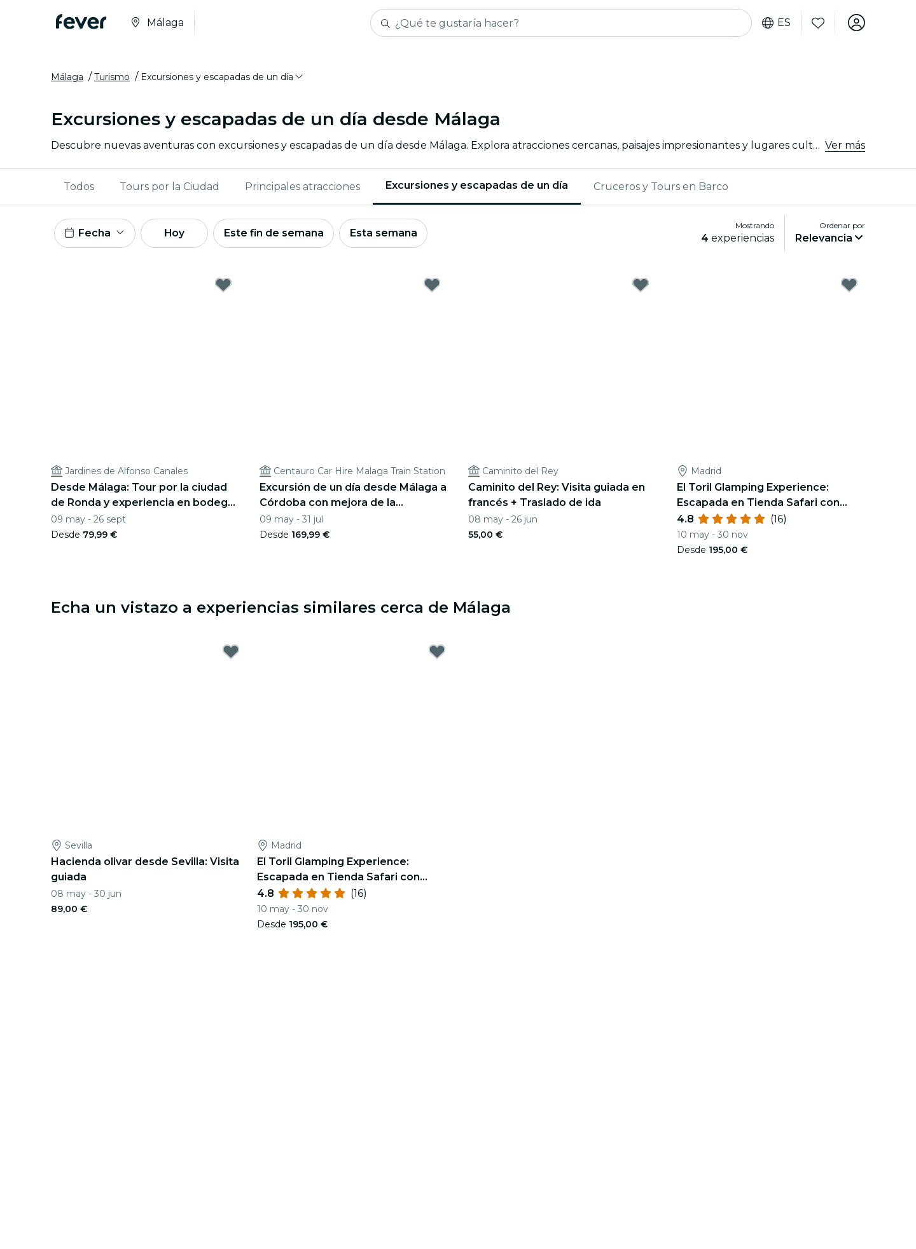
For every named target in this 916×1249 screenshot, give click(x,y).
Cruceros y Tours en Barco (660, 187)
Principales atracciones (302, 187)
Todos (79, 187)
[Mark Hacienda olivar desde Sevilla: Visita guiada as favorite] (231, 654)
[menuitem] (79, 187)
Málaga (67, 78)
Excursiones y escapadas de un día (476, 187)
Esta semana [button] (389, 234)
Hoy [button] (177, 234)
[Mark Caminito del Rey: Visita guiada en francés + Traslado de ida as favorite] (640, 286)
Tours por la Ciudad (169, 187)
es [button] (775, 23)
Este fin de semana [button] (278, 234)
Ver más (845, 146)
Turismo (112, 78)
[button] (223, 78)
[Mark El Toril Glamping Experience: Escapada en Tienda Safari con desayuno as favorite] (849, 286)
